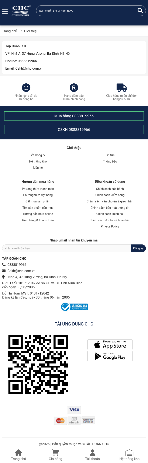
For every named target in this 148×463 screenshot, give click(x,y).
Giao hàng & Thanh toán (38, 220)
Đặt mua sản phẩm (38, 201)
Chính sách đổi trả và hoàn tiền (110, 220)
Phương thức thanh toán (38, 189)
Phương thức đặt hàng (38, 195)
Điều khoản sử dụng (110, 182)
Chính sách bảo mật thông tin (110, 207)
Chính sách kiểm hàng (109, 195)
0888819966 (83, 116)
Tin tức (110, 155)
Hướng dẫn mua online (38, 214)
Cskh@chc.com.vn (21, 271)
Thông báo (110, 161)
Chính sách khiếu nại (110, 214)
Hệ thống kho (38, 161)
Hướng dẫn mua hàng (38, 182)
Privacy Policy (110, 226)
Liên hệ (38, 167)
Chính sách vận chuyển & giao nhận (110, 201)
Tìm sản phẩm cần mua (38, 207)
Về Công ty (38, 155)
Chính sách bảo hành (110, 189)
